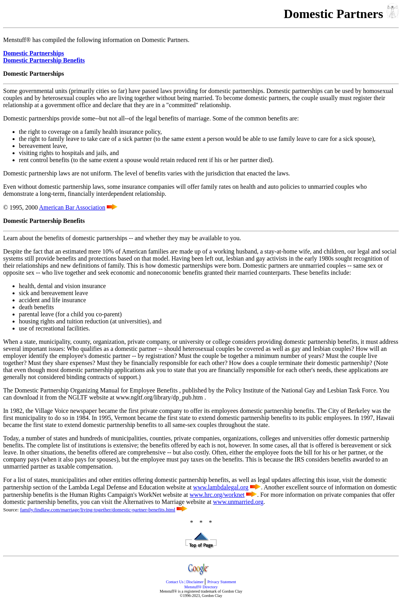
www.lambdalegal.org (221, 487)
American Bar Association (72, 207)
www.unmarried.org (238, 501)
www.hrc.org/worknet (217, 494)
